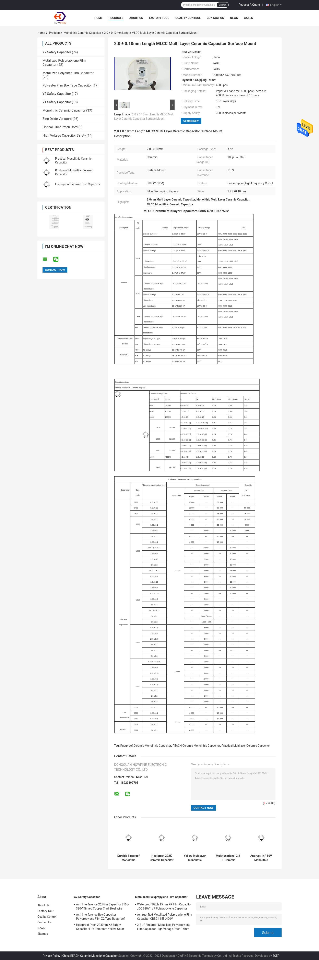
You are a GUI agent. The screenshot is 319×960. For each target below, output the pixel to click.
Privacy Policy (51, 955)
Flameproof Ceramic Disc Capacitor (77, 184)
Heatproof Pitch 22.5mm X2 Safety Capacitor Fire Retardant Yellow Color (100, 926)
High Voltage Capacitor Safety (64, 135)
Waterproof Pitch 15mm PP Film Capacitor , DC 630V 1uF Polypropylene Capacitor (164, 906)
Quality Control (188, 18)
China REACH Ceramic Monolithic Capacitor (90, 955)
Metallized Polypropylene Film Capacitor (161, 897)
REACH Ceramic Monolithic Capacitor (196, 745)
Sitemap (42, 933)
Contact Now (191, 120)
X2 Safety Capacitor (57, 52)
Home (98, 18)
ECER (275, 955)
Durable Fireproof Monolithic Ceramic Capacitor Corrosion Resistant (128, 858)
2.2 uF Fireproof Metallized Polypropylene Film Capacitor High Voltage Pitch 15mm (163, 926)
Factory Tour (159, 18)
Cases (248, 18)
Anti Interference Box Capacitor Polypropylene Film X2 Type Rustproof (100, 916)
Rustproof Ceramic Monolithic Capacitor (145, 745)
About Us (136, 18)
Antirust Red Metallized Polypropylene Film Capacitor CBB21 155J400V (164, 916)
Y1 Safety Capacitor (57, 102)
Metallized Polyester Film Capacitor (68, 73)
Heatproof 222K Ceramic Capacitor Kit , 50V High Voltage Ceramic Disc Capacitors (161, 858)
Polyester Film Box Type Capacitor (67, 85)
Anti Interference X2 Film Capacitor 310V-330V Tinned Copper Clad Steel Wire (102, 906)
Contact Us (215, 18)
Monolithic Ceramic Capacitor (82, 32)
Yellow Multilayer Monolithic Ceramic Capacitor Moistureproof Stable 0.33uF (194, 858)
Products (116, 18)
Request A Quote (249, 4)
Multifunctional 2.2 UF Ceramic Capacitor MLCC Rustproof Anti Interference (228, 858)
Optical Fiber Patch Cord (60, 127)
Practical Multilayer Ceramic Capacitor (246, 745)
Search (222, 4)
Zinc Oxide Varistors (57, 119)
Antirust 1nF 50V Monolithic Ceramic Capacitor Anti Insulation (261, 858)
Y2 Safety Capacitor (57, 94)
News (234, 18)
